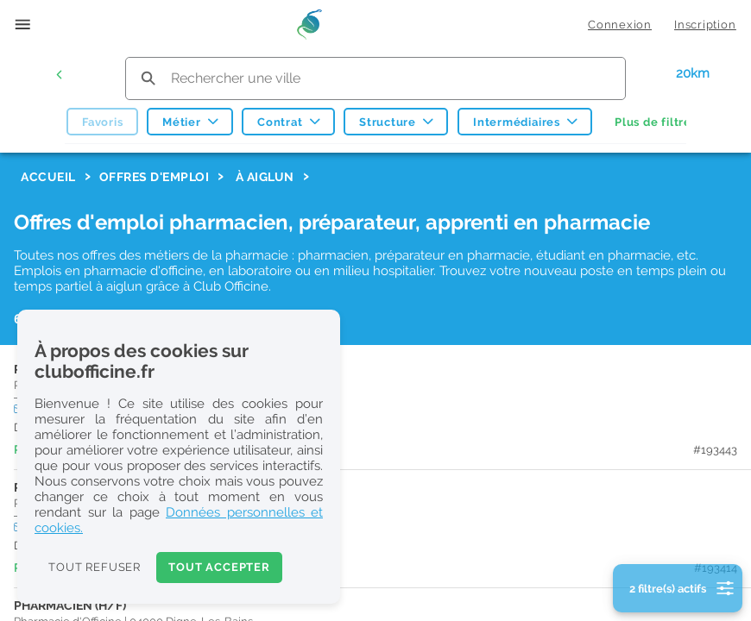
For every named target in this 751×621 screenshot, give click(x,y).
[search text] (375, 78)
